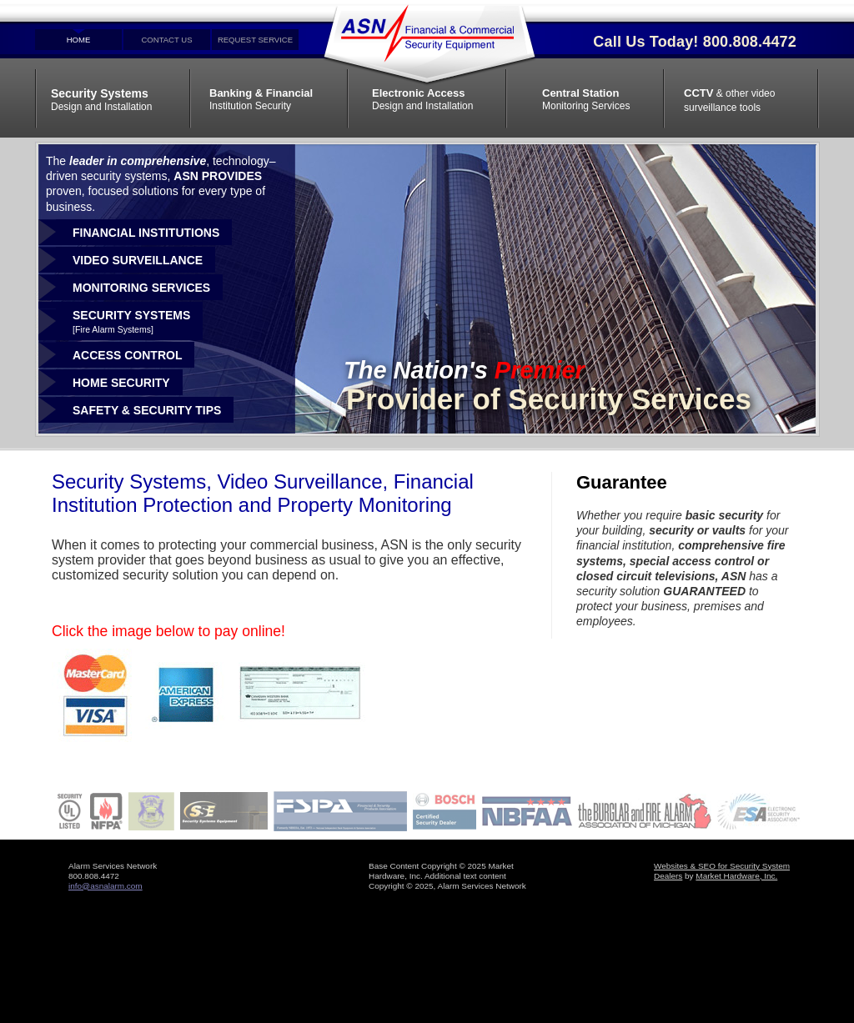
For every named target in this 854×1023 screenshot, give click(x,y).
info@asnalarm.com (105, 885)
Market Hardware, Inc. (736, 875)
